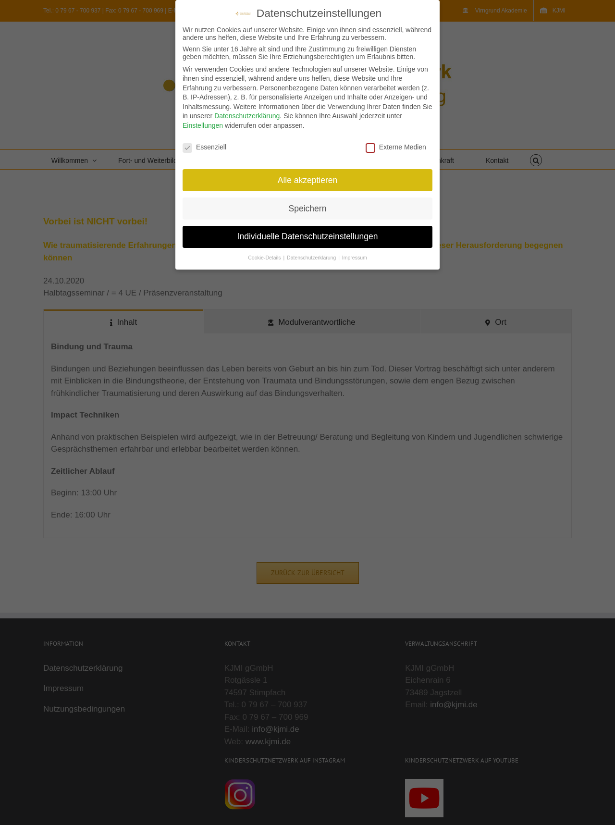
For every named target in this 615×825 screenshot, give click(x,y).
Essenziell (204, 147)
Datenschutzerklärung (247, 116)
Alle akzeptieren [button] (308, 180)
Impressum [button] (354, 257)
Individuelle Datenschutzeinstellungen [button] (307, 236)
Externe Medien (396, 147)
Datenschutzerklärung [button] (312, 257)
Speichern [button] (308, 208)
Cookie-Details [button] (265, 257)
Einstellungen (203, 125)
